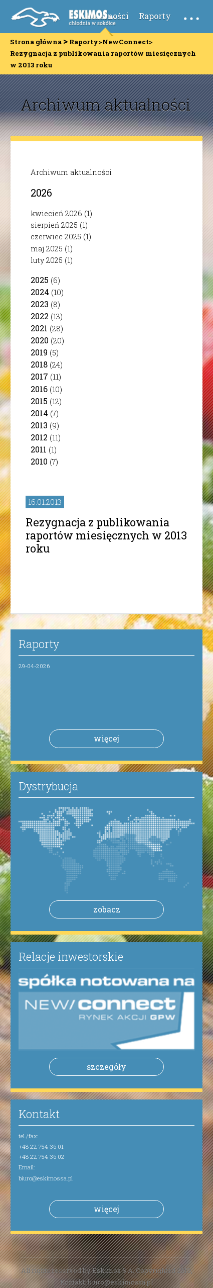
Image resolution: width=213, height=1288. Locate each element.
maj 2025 (47, 248)
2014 (39, 413)
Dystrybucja (48, 786)
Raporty (155, 16)
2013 (39, 425)
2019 (39, 352)
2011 (39, 449)
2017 (39, 376)
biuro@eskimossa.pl (46, 1178)
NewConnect (125, 41)
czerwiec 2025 (56, 236)
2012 (39, 437)
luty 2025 (47, 260)
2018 (39, 364)
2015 (39, 401)
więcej (106, 738)
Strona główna (36, 41)
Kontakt (39, 1114)
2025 (40, 279)
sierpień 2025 (54, 225)
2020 (40, 340)
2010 (39, 461)
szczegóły (106, 1066)
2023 (40, 304)
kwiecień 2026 (56, 213)
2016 (39, 389)
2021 (39, 328)
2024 (40, 292)
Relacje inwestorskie (71, 956)
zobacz (106, 909)
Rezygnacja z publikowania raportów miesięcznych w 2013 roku (106, 535)
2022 (40, 316)
